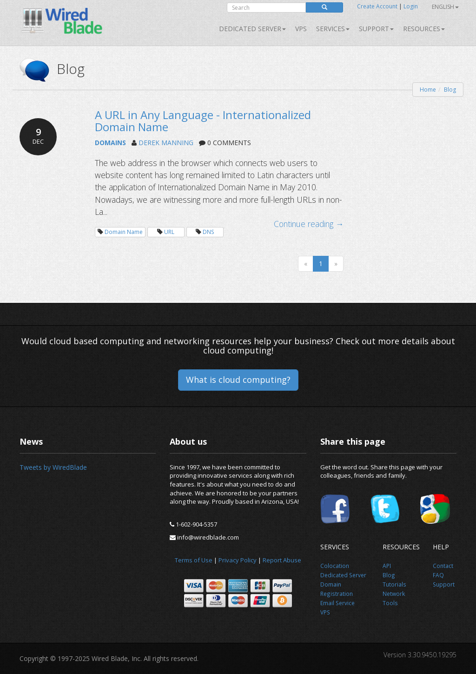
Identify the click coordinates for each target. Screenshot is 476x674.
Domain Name (124, 232)
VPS (301, 28)
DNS (208, 232)
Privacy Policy (237, 560)
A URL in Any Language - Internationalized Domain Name (203, 120)
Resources (424, 28)
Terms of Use (193, 560)
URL (169, 232)
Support (376, 28)
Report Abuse (282, 560)
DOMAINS (110, 142)
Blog (450, 89)
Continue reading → (309, 223)
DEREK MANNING (166, 142)
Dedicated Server (252, 28)
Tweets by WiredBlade (53, 467)
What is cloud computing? (238, 379)
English (445, 7)
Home (428, 89)
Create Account (377, 6)
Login (410, 6)
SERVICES (333, 28)
